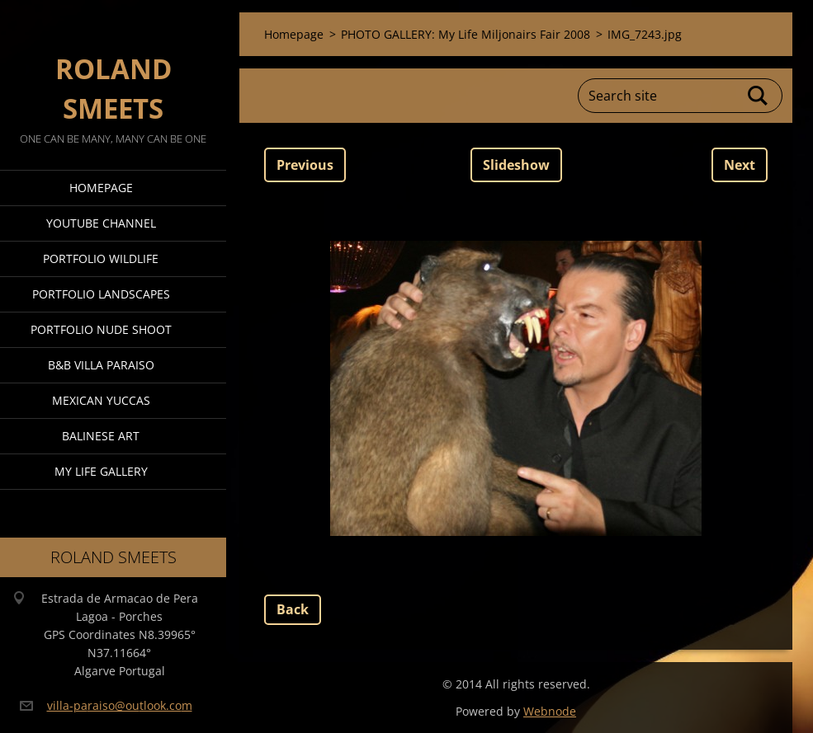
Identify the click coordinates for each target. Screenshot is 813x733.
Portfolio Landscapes (101, 294)
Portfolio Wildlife (100, 258)
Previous (305, 165)
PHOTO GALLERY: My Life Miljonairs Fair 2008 (465, 34)
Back (293, 609)
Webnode (549, 711)
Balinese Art (100, 436)
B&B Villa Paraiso (101, 365)
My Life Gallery (101, 471)
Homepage (101, 187)
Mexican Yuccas (101, 400)
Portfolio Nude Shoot (101, 329)
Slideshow (516, 165)
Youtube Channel (101, 223)
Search (758, 95)
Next (739, 165)
